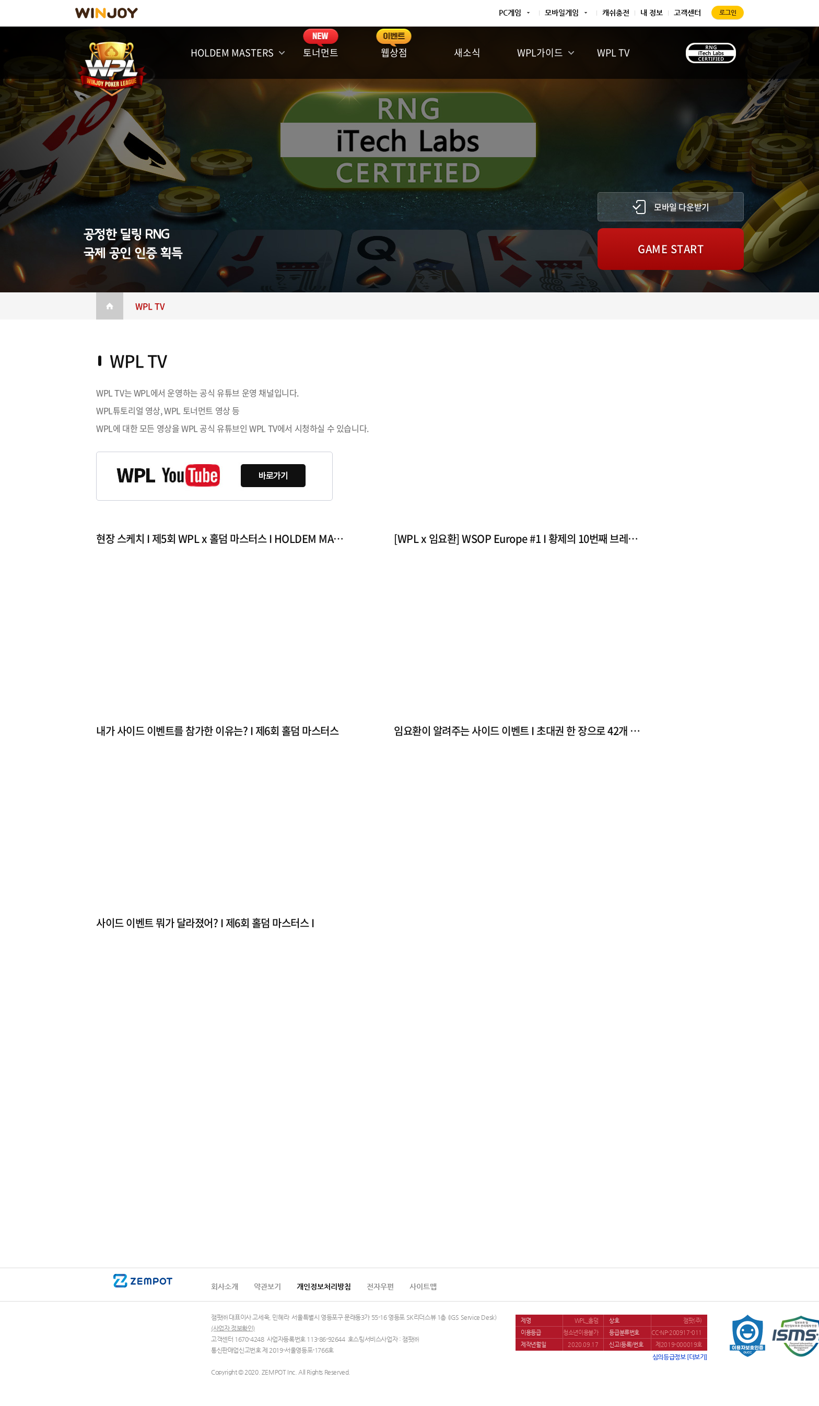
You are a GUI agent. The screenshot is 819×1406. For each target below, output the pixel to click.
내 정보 (651, 12)
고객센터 (687, 12)
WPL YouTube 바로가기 (214, 476)
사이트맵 (423, 1286)
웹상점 (394, 52)
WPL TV (613, 52)
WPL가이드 (540, 52)
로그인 (727, 12)
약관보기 (267, 1286)
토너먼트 (320, 52)
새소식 (467, 52)
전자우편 (380, 1286)
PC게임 (510, 12)
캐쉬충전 (615, 12)
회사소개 (224, 1286)
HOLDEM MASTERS (232, 52)
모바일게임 (562, 12)
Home (109, 306)
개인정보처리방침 (324, 1286)
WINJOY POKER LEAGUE (111, 66)
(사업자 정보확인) (233, 1328)
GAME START (671, 248)
